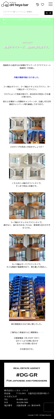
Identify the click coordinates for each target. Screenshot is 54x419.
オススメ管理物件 (18, 19)
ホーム (6, 19)
